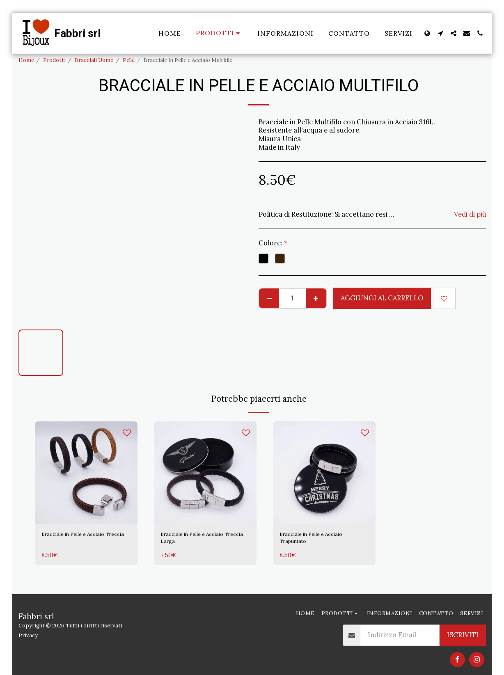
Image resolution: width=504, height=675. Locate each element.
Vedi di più (470, 214)
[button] (440, 33)
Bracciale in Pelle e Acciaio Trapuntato (321, 540)
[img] (86, 472)
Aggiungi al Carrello (382, 297)
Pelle (129, 60)
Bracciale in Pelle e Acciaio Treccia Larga (202, 540)
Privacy (28, 635)
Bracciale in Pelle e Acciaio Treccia (83, 540)
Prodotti (54, 60)
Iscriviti (463, 634)
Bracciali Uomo (94, 60)
